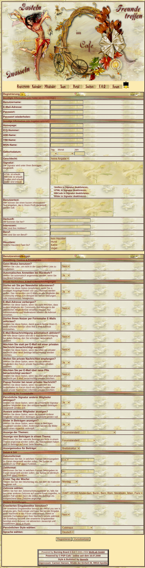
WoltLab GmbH (97, 552)
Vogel (58, 248)
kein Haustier (58, 238)
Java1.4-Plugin (23, 523)
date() (24, 464)
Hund (58, 242)
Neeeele (84, 559)
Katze (58, 245)
